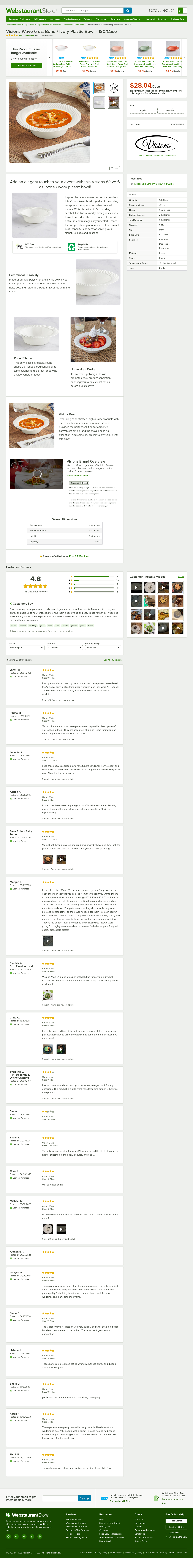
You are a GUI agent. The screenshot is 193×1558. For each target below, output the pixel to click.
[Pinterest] (39, 1536)
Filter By (51, 644)
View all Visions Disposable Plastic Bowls (157, 156)
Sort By (12, 644)
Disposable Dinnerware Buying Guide (159, 183)
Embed (85, 483)
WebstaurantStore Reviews (111, 1537)
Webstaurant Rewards (76, 1523)
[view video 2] (61, 859)
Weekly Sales (105, 1527)
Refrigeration (39, 19)
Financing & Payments (145, 1530)
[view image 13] (136, 628)
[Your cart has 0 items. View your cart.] (182, 11)
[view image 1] (47, 859)
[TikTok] (32, 1536)
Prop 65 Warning (78, 556)
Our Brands (140, 1523)
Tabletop (88, 19)
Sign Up (84, 1498)
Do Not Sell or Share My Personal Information (166, 1553)
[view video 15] (163, 628)
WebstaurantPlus (73, 1519)
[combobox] (92, 11)
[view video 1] (136, 587)
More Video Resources (77, 475)
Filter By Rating (92, 644)
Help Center (176, 1521)
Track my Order (176, 1527)
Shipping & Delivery (176, 1537)
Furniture (115, 19)
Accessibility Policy (133, 1553)
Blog (101, 1519)
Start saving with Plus (120, 1501)
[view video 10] (150, 614)
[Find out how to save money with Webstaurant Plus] (61, 58)
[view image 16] (177, 628)
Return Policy (141, 1541)
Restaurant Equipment (19, 19)
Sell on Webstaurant (144, 1537)
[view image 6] (150, 601)
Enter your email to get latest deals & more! (21, 1498)
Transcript (75, 483)
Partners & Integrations (76, 1537)
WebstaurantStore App (76, 1527)
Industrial (162, 19)
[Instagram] (8, 1536)
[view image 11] (163, 614)
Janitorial (150, 19)
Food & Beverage (72, 19)
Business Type (177, 19)
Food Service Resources (110, 1534)
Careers (138, 1527)
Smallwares (54, 19)
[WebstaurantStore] (31, 1514)
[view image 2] (150, 587)
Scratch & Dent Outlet (109, 1523)
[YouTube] (16, 1536)
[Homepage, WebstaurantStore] (31, 10)
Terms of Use (116, 1553)
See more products (27, 65)
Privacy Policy (101, 1553)
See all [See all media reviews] (181, 577)
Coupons (103, 1530)
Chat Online (173, 1533)
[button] (99, 88)
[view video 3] (163, 587)
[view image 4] (177, 587)
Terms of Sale (85, 1553)
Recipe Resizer (73, 1534)
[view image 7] (163, 601)
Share (115, 168)
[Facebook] (24, 1536)
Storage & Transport (132, 19)
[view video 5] (136, 601)
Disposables (102, 19)
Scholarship (140, 1534)
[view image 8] (177, 601)
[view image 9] (136, 614)
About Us (139, 1519)
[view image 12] (177, 614)
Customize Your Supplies (77, 1530)
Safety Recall (105, 1541)
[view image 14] (150, 628)
